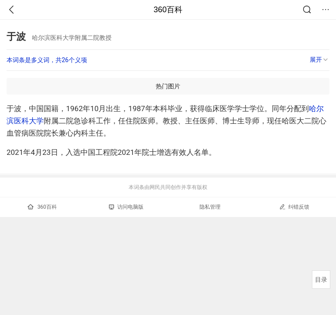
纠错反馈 (294, 206)
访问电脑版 (126, 207)
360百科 (168, 9)
